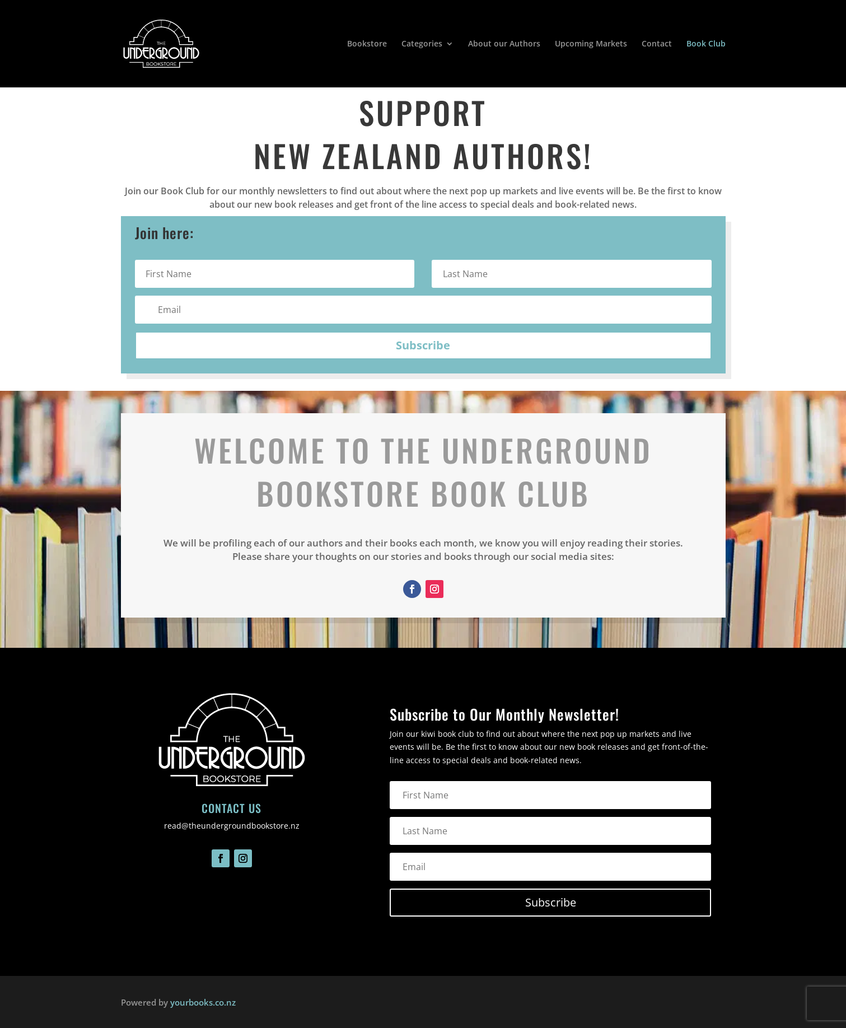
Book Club (706, 44)
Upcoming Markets (591, 44)
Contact (657, 44)
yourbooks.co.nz (203, 1002)
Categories (421, 44)
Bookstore (367, 44)
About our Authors (504, 44)
